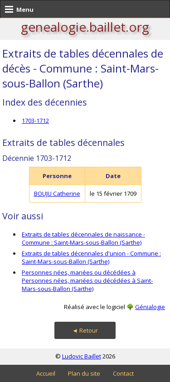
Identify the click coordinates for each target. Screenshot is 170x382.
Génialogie (150, 307)
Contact (123, 373)
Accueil (45, 373)
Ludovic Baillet (81, 356)
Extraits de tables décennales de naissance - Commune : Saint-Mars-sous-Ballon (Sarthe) (83, 238)
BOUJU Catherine (57, 193)
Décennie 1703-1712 (36, 158)
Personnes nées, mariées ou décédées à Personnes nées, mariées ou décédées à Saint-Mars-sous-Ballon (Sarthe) (87, 280)
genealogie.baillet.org (85, 26)
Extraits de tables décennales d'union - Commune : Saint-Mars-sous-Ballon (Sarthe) (91, 257)
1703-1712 (35, 120)
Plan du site (84, 373)
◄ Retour (85, 330)
